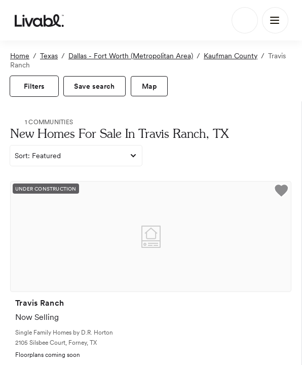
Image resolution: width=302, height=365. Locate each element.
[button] (281, 192)
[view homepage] (39, 20)
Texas (49, 56)
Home (19, 56)
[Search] (244, 20)
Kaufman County (230, 56)
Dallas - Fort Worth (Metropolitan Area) (130, 56)
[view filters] (34, 86)
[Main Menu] (275, 20)
